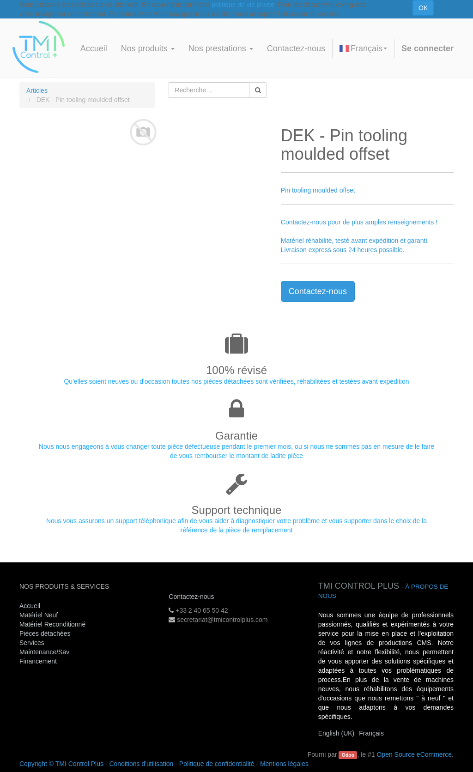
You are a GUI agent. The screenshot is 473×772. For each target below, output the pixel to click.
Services (32, 642)
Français (363, 48)
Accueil (29, 605)
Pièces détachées (45, 633)
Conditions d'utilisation (141, 763)
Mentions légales (284, 763)
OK (423, 8)
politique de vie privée (243, 4)
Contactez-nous (318, 291)
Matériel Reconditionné (52, 624)
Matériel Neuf (38, 615)
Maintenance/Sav (44, 652)
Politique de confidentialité (217, 763)
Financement (38, 661)
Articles (37, 90)
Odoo (348, 755)
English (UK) (336, 733)
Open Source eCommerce (414, 754)
